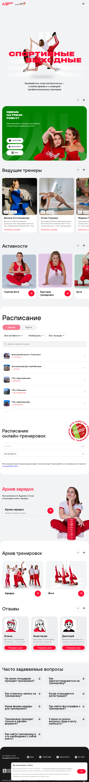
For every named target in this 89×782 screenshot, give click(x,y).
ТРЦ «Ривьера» (19, 390)
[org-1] (8, 771)
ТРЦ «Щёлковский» (21, 402)
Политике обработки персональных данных (57, 768)
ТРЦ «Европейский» (21, 378)
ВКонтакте (14, 466)
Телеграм (5, 466)
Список (11, 327)
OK (81, 771)
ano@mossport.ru (10, 758)
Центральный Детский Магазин (27, 366)
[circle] (78, 431)
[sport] (8, 3)
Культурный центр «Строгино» (26, 354)
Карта (28, 327)
